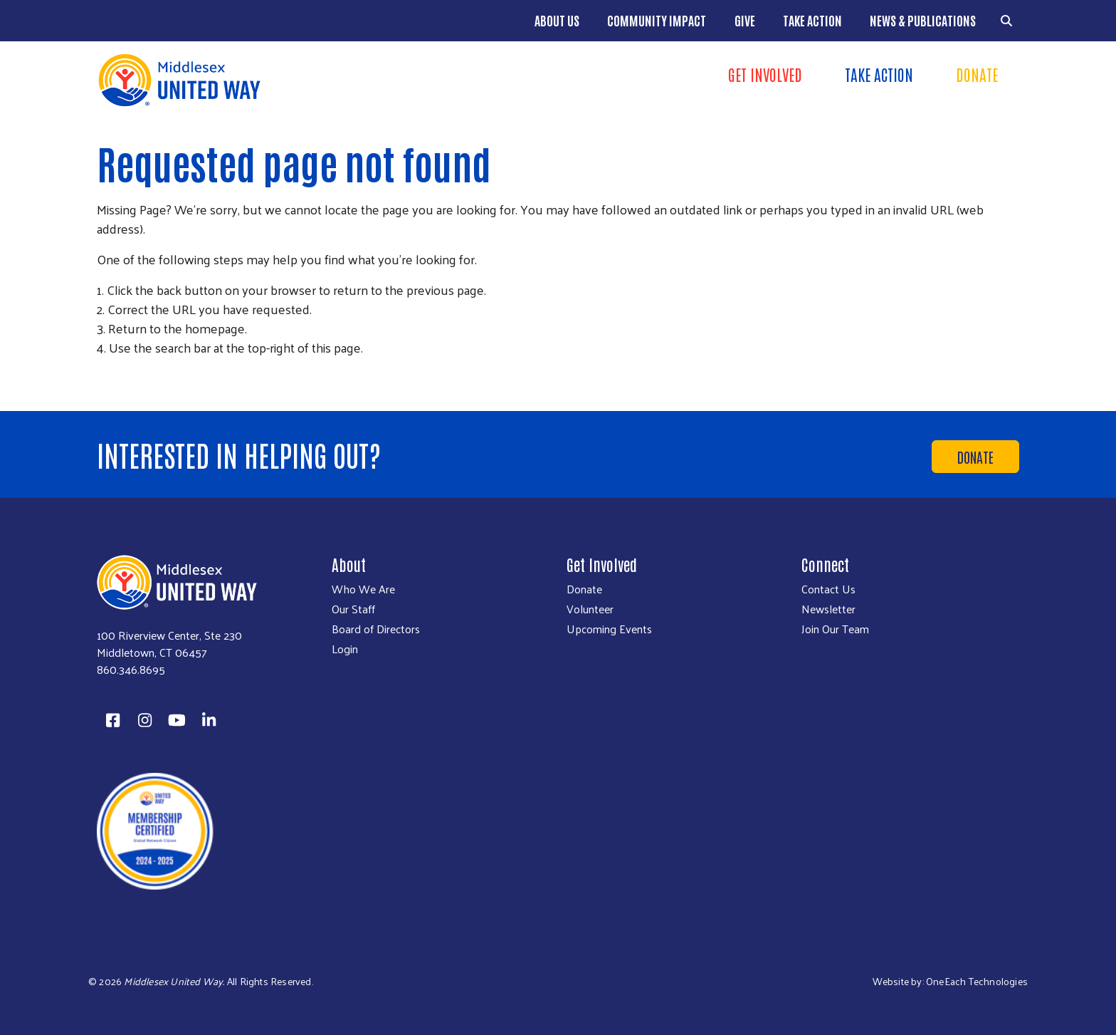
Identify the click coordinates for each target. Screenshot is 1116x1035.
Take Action (812, 19)
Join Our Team (835, 629)
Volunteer (590, 609)
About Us (557, 19)
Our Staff (353, 609)
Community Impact (656, 19)
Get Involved (765, 74)
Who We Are (363, 589)
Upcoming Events (609, 629)
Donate (977, 74)
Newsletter (828, 609)
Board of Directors (376, 629)
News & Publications (923, 19)
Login (345, 649)
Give (745, 19)
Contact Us (828, 589)
